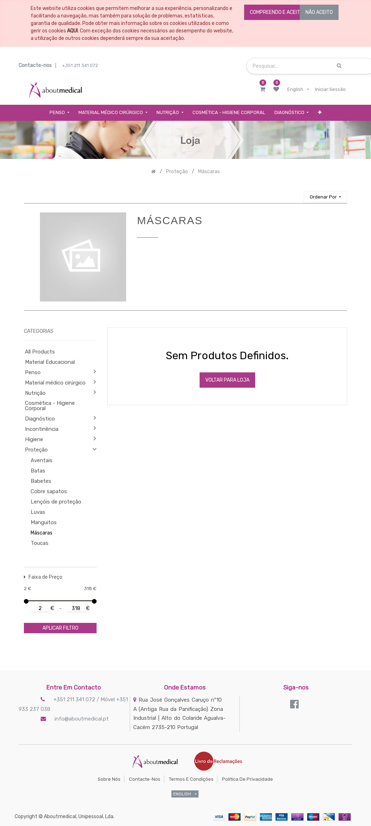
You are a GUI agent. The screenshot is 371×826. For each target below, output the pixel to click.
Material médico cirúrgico (55, 383)
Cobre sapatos (49, 491)
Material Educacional (50, 362)
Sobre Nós (109, 779)
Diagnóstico (40, 418)
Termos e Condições (191, 779)
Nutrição (35, 393)
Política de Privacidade (247, 779)
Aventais (41, 460)
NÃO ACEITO (319, 12)
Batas (38, 471)
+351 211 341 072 (80, 65)
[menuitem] (229, 113)
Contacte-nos (144, 779)
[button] (319, 113)
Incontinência (41, 429)
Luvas (38, 512)
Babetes (41, 481)
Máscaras (41, 533)
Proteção (36, 449)
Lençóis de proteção (56, 502)
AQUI (72, 31)
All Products (40, 352)
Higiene (34, 439)
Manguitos (44, 522)
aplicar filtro (60, 628)
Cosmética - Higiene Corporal (50, 406)
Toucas (39, 543)
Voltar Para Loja (227, 380)
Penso (33, 372)
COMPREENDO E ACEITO (276, 12)
